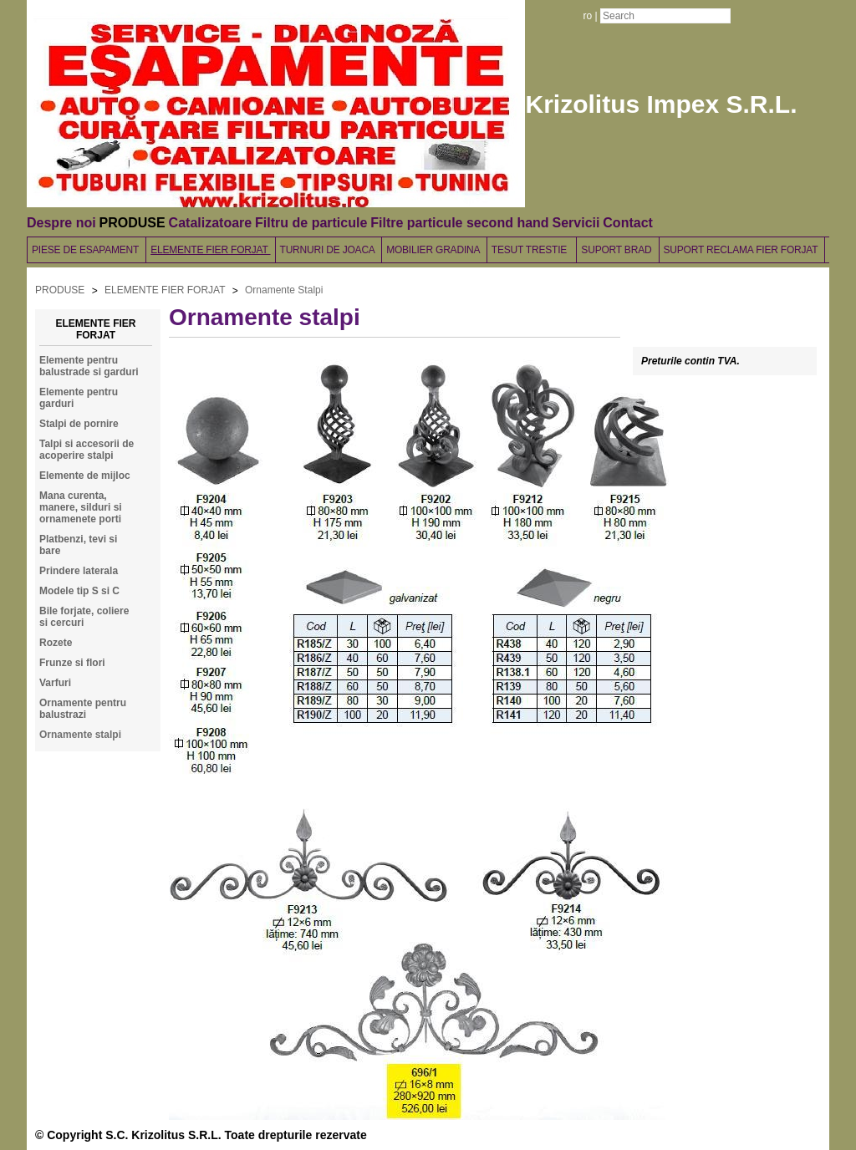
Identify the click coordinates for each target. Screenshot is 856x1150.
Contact (628, 223)
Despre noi (61, 223)
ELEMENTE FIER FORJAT (210, 250)
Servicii (575, 223)
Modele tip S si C (79, 591)
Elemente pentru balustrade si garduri (89, 366)
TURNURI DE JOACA (329, 250)
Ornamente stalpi (80, 734)
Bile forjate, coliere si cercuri (84, 616)
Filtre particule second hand (459, 223)
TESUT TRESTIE (532, 250)
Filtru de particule (311, 223)
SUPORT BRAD (617, 250)
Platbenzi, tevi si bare (78, 545)
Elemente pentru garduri (78, 398)
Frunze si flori (72, 663)
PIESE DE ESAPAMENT (86, 250)
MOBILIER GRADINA (434, 250)
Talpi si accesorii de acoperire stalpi (86, 449)
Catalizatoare (210, 223)
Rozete (55, 643)
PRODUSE (132, 223)
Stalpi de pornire (79, 424)
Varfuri (55, 683)
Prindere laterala (78, 571)
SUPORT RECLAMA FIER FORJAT (742, 250)
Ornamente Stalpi (284, 290)
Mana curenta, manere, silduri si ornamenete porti (80, 507)
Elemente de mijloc (84, 475)
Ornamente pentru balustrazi (82, 708)
